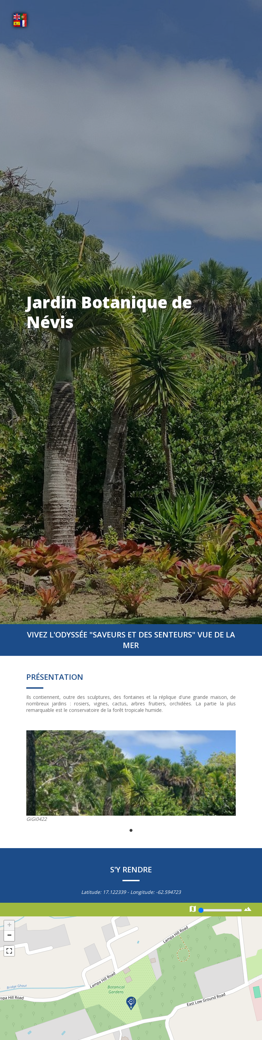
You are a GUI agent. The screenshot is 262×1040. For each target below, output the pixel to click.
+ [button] (9, 925)
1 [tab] (131, 830)
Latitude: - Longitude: (131, 892)
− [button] (9, 936)
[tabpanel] (131, 776)
